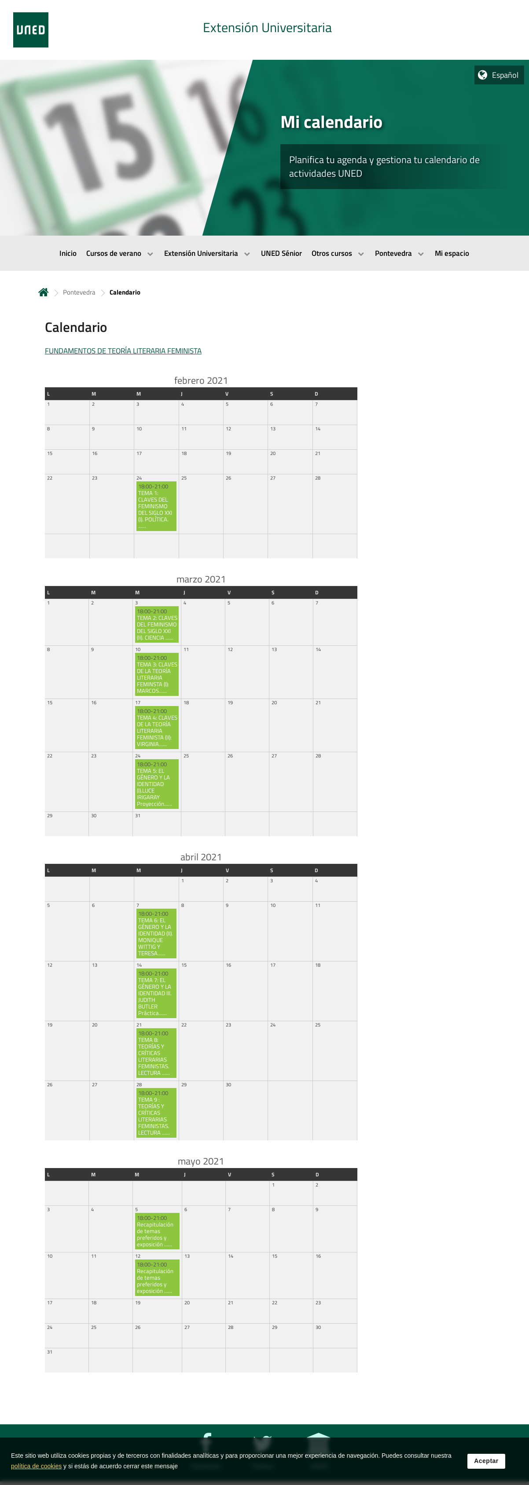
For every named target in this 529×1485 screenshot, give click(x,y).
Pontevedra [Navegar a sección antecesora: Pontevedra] (79, 292)
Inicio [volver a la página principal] (43, 292)
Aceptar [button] (486, 1460)
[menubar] (264, 253)
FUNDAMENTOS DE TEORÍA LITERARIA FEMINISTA (123, 351)
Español (505, 75)
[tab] (264, 30)
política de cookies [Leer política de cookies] (36, 1466)
